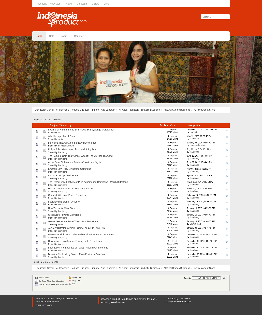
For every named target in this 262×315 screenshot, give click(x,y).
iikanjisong (62, 152)
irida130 (193, 132)
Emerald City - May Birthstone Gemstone (69, 169)
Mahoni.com (184, 298)
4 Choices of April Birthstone (63, 175)
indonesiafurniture (66, 146)
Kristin (60, 139)
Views (173, 125)
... (48, 120)
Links (106, 3)
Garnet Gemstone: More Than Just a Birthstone (73, 221)
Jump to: (187, 278)
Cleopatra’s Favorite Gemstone (64, 214)
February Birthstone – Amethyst (64, 201)
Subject (54, 125)
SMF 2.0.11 (40, 298)
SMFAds (39, 302)
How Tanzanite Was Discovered (64, 208)
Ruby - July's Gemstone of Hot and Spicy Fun (72, 149)
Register (78, 36)
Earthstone (194, 139)
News (69, 3)
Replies (164, 125)
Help (51, 36)
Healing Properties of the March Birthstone (70, 188)
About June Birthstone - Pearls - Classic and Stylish (75, 162)
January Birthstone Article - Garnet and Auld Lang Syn (76, 228)
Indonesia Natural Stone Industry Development (72, 142)
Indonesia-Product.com (49, 3)
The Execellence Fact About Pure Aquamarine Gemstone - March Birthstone (88, 182)
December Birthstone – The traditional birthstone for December (81, 234)
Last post (194, 125)
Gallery (95, 3)
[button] (19, 69)
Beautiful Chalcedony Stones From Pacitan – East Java (77, 254)
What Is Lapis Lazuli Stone (62, 136)
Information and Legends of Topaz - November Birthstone (78, 247)
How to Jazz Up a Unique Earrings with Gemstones (75, 241)
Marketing (82, 3)
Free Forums (53, 302)
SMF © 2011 (54, 298)
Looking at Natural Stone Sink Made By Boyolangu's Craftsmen (81, 129)
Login (64, 36)
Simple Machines (69, 298)
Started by (65, 125)
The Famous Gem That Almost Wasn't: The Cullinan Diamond (80, 156)
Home (39, 36)
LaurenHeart (195, 224)
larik (60, 132)
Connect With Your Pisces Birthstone (67, 195)
